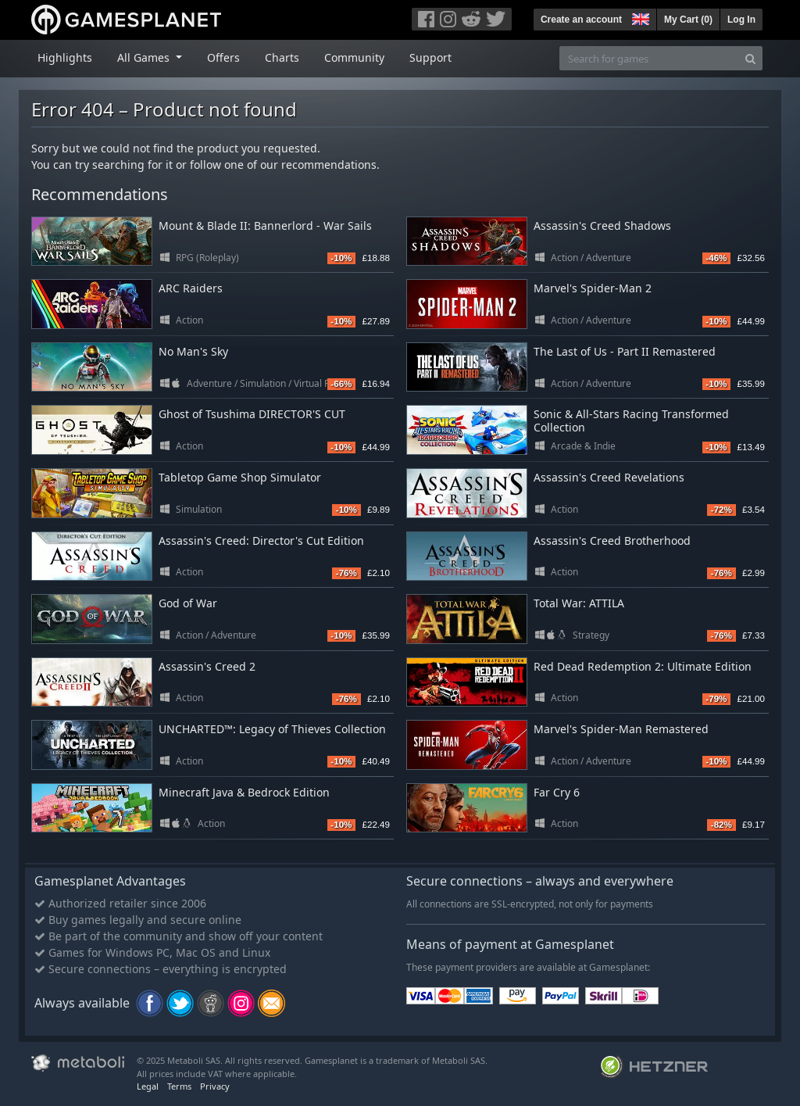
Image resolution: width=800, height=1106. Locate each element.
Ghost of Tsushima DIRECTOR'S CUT (252, 413)
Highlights (65, 57)
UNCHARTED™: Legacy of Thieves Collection (272, 728)
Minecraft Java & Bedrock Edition (244, 792)
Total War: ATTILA (579, 603)
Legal (148, 1086)
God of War (188, 603)
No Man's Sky (193, 351)
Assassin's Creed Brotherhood (612, 540)
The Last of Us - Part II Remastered (625, 351)
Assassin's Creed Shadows (602, 225)
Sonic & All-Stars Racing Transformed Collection (631, 420)
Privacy (215, 1086)
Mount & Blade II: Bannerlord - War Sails (265, 225)
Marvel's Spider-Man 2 (593, 288)
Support (430, 57)
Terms (179, 1086)
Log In (741, 19)
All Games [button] (145, 57)
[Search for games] (649, 58)
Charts (282, 57)
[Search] (750, 58)
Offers (223, 57)
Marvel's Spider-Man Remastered (621, 728)
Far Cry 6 (557, 792)
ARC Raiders (191, 288)
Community (354, 57)
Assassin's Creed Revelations (609, 477)
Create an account (581, 19)
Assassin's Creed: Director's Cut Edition (261, 540)
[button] (639, 17)
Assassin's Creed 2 (207, 666)
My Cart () (688, 19)
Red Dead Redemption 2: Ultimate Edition (643, 666)
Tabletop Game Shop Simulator (240, 477)
